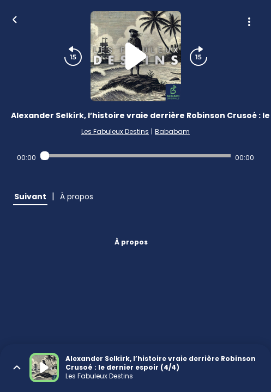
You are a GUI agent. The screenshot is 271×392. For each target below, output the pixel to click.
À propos (131, 242)
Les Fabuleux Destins (115, 131)
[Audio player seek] (135, 156)
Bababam (172, 131)
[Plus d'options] (249, 22)
